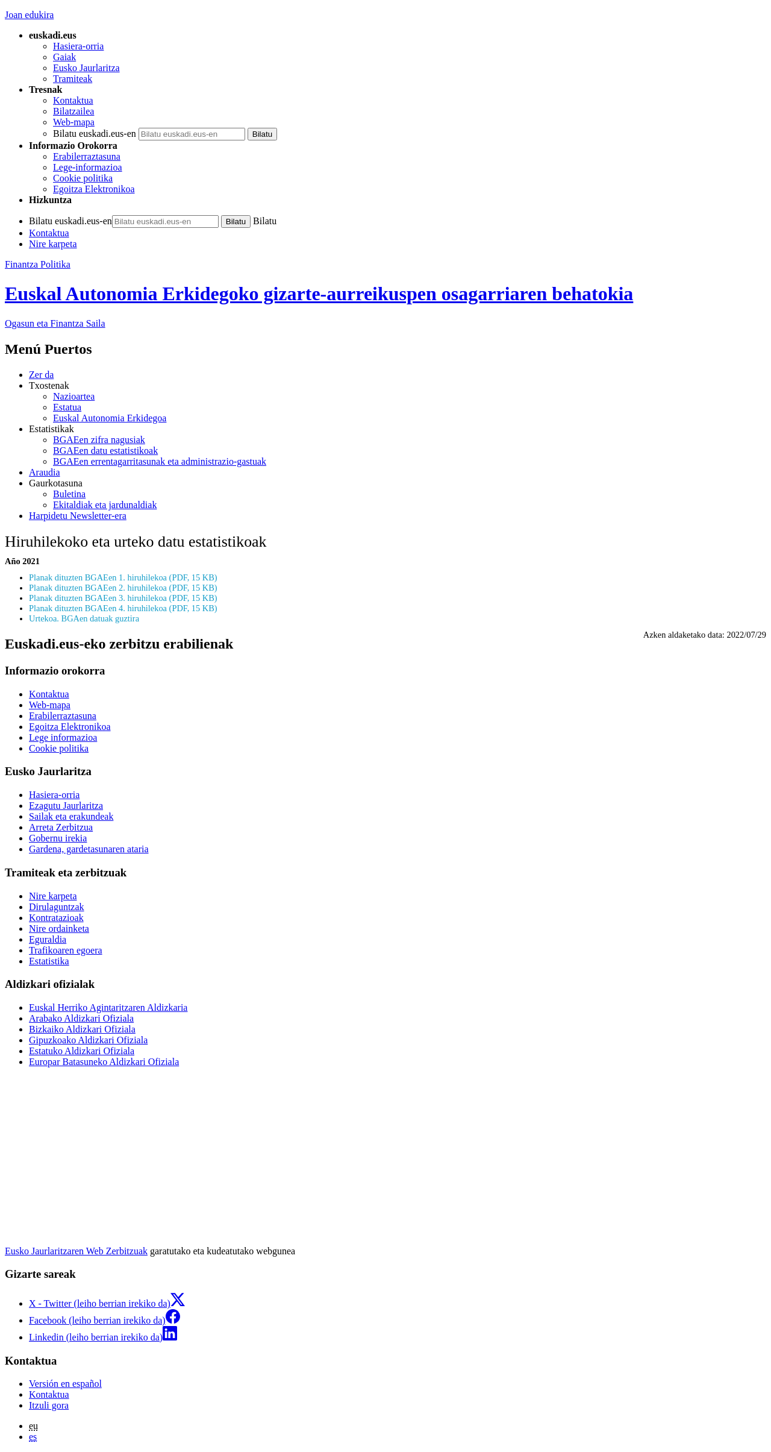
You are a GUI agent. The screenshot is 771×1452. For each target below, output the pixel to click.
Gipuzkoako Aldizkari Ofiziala (88, 1040)
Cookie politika (83, 178)
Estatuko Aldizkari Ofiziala (81, 1051)
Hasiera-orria (78, 46)
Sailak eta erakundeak (71, 816)
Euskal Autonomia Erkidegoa (109, 418)
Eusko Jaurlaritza (86, 68)
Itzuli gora (49, 1405)
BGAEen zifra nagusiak (99, 440)
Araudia (44, 472)
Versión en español (65, 1383)
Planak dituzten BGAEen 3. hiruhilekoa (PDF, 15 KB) (123, 598)
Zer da (41, 374)
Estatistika (49, 961)
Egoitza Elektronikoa (94, 189)
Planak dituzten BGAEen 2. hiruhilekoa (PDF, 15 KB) (123, 587)
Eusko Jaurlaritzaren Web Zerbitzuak (76, 1251)
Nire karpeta (53, 244)
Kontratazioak (56, 918)
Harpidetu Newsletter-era (77, 516)
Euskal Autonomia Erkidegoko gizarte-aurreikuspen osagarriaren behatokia (319, 293)
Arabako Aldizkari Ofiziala (81, 1018)
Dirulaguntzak (56, 907)
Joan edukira (29, 15)
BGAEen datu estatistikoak (105, 450)
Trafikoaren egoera (65, 950)
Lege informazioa (63, 737)
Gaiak (64, 57)
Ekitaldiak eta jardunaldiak (105, 505)
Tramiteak (72, 79)
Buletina (69, 494)
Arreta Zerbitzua (61, 827)
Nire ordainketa (59, 928)
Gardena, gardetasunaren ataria (89, 849)
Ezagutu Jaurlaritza (66, 805)
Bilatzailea (73, 111)
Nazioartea (74, 396)
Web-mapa (74, 122)
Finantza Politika (37, 264)
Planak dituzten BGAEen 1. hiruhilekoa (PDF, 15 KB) (123, 577)
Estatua (67, 407)
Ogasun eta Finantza (55, 323)
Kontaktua (73, 100)
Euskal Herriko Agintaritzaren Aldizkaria (108, 1007)
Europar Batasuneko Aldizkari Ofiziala (104, 1062)
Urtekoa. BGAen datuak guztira (84, 618)
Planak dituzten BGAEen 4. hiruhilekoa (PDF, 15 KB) (123, 608)
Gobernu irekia (58, 838)
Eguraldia (47, 939)
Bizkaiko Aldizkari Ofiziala (82, 1029)
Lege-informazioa (87, 167)
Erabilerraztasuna (86, 156)
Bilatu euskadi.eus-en (94, 133)
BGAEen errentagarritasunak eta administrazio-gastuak (159, 461)
